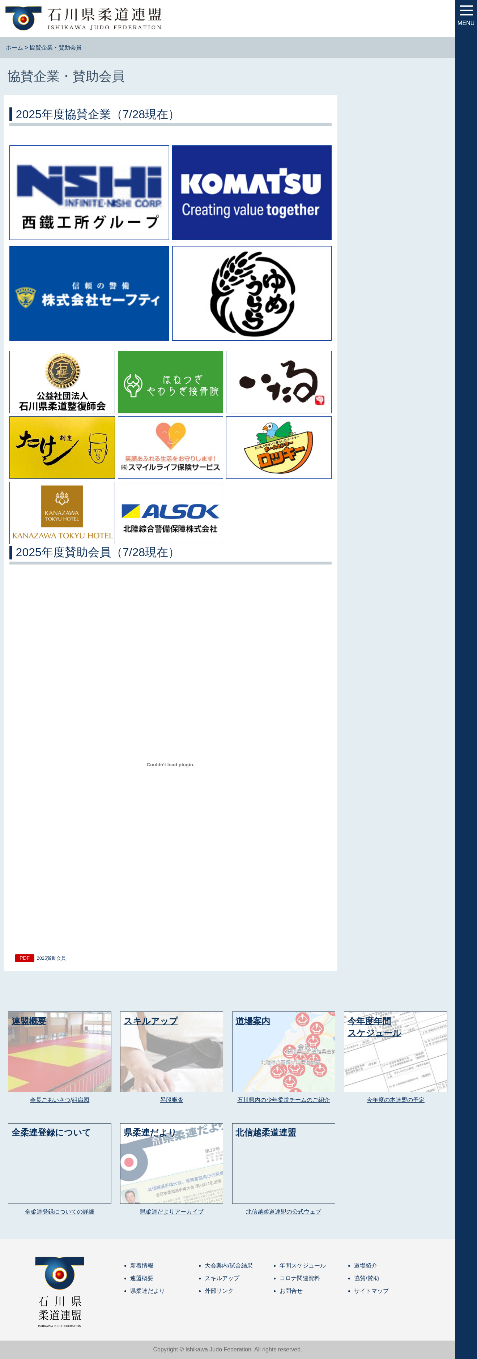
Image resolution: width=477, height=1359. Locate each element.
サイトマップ (371, 1291)
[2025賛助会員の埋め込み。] (170, 764)
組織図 (80, 1100)
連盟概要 (141, 1278)
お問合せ (291, 1291)
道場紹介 (365, 1265)
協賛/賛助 (366, 1278)
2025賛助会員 (51, 958)
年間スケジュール (303, 1265)
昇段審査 (171, 1100)
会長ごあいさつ (50, 1100)
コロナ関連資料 (300, 1278)
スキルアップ (222, 1278)
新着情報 (141, 1265)
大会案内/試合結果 (228, 1265)
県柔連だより (147, 1291)
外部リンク (219, 1291)
